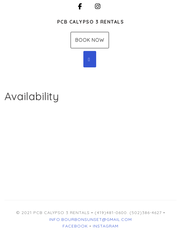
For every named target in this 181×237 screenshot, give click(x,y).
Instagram (105, 226)
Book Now (89, 40)
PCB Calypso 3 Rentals (90, 22)
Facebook (75, 226)
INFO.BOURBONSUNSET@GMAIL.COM (90, 219)
